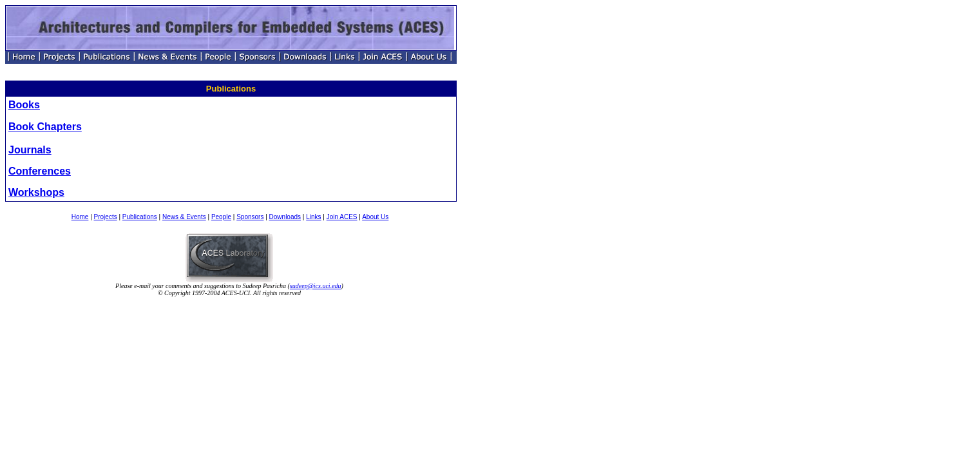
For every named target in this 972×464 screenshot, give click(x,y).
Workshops (36, 192)
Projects (105, 216)
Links (313, 216)
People (221, 216)
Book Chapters (45, 126)
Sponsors (249, 216)
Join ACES (342, 216)
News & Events (184, 216)
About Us (375, 216)
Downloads (285, 216)
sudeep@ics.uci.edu (315, 285)
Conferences (39, 171)
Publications (139, 216)
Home (80, 216)
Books (24, 104)
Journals (30, 149)
